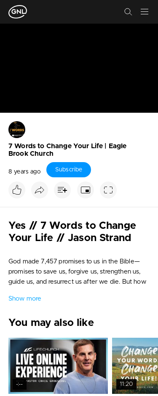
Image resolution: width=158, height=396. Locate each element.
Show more (24, 299)
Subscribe (68, 170)
